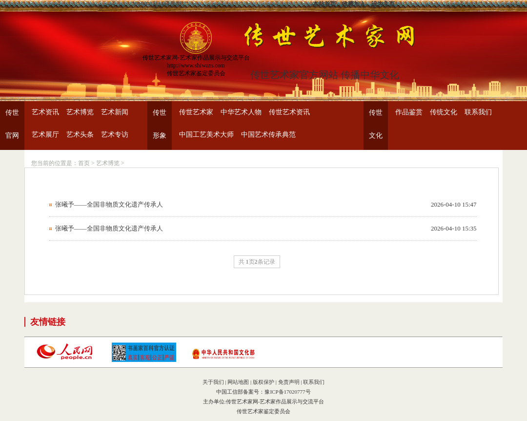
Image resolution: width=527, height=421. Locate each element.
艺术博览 (80, 112)
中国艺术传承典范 (268, 134)
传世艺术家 (196, 112)
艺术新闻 (114, 112)
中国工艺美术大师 (206, 134)
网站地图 (238, 382)
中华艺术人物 (241, 112)
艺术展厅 (45, 134)
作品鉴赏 (409, 112)
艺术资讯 (45, 112)
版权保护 (263, 382)
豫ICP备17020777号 (287, 392)
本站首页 (324, 3)
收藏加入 (353, 3)
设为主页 (383, 3)
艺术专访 (114, 134)
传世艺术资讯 (289, 112)
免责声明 (289, 382)
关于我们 (213, 382)
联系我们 (478, 112)
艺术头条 (80, 134)
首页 (84, 163)
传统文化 (443, 112)
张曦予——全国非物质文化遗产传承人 (109, 204)
